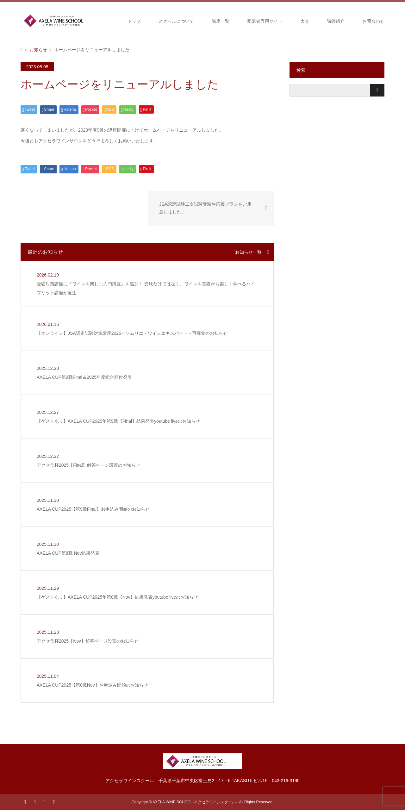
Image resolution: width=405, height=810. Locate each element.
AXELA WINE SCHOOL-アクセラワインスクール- (195, 802)
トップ (134, 21)
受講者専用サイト (265, 21)
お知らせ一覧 (248, 252)
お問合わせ (373, 21)
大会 (304, 21)
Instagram (44, 802)
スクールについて (176, 21)
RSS (54, 802)
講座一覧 (220, 21)
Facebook (34, 802)
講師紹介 (336, 21)
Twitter (25, 802)
